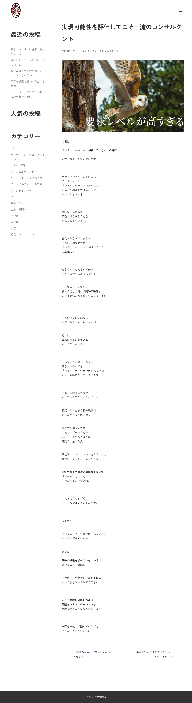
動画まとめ (17, 203)
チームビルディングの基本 (26, 178)
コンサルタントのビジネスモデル (100, 51)
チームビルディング (22, 171)
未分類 (15, 216)
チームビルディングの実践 (26, 184)
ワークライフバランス (24, 190)
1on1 (13, 148)
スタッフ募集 (18, 165)
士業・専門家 (18, 209)
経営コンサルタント (22, 234)
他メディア (17, 197)
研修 (13, 228)
